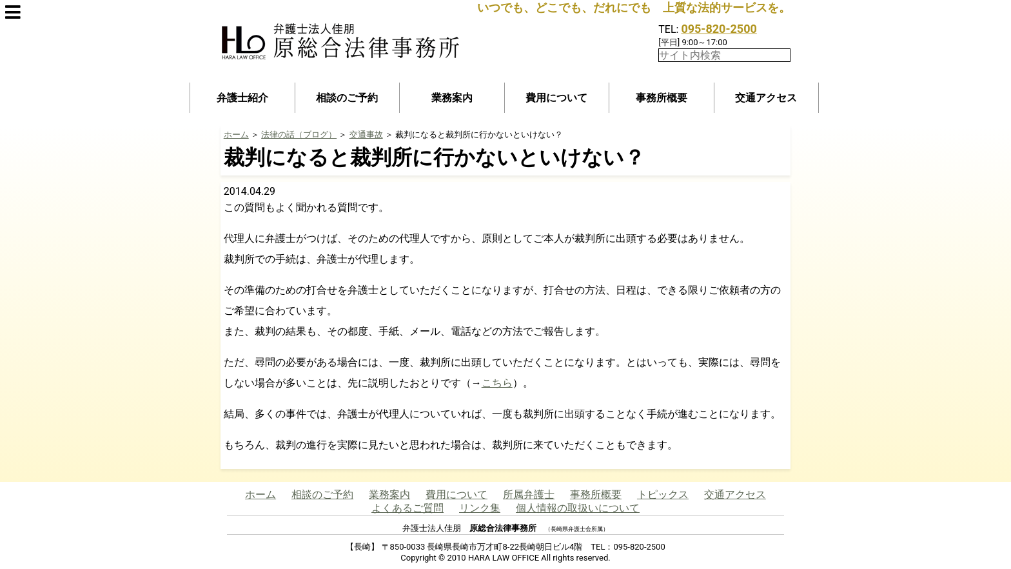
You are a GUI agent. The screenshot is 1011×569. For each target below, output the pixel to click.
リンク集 (479, 508)
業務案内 (452, 98)
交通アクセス (766, 98)
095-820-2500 (718, 28)
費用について (556, 98)
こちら (497, 383)
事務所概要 (661, 98)
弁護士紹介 (242, 98)
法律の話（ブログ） (299, 134)
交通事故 (366, 134)
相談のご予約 (347, 98)
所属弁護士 (529, 494)
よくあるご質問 (407, 508)
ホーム (236, 134)
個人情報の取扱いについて (578, 508)
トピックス (663, 494)
